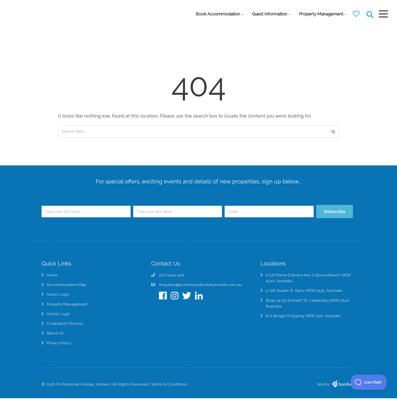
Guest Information (268, 13)
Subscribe (334, 212)
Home (52, 278)
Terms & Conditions (169, 386)
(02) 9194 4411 (171, 278)
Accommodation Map (67, 288)
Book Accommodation (216, 13)
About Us (55, 337)
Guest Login (58, 298)
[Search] (333, 131)
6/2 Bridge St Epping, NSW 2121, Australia (306, 320)
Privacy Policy (59, 347)
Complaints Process (65, 327)
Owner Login (58, 317)
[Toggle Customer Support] (369, 382)
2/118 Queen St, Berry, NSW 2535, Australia (307, 294)
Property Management (319, 13)
